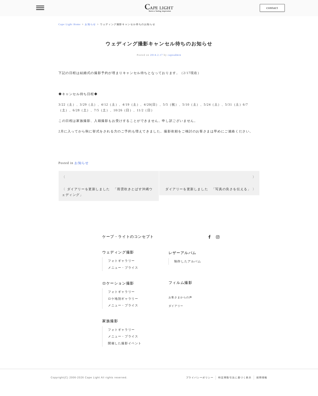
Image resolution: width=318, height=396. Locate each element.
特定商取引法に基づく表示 (234, 377)
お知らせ (81, 163)
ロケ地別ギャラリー (123, 298)
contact (272, 8)
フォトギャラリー (121, 260)
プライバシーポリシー (200, 377)
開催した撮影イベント (125, 343)
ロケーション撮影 (118, 283)
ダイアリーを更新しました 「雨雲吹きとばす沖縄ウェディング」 (107, 191)
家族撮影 (110, 321)
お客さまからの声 (180, 297)
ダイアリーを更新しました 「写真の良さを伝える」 (208, 189)
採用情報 (261, 377)
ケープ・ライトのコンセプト (128, 237)
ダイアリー (176, 305)
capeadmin (174, 55)
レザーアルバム (182, 253)
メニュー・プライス (123, 267)
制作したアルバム (187, 261)
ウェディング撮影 (118, 252)
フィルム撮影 (180, 283)
